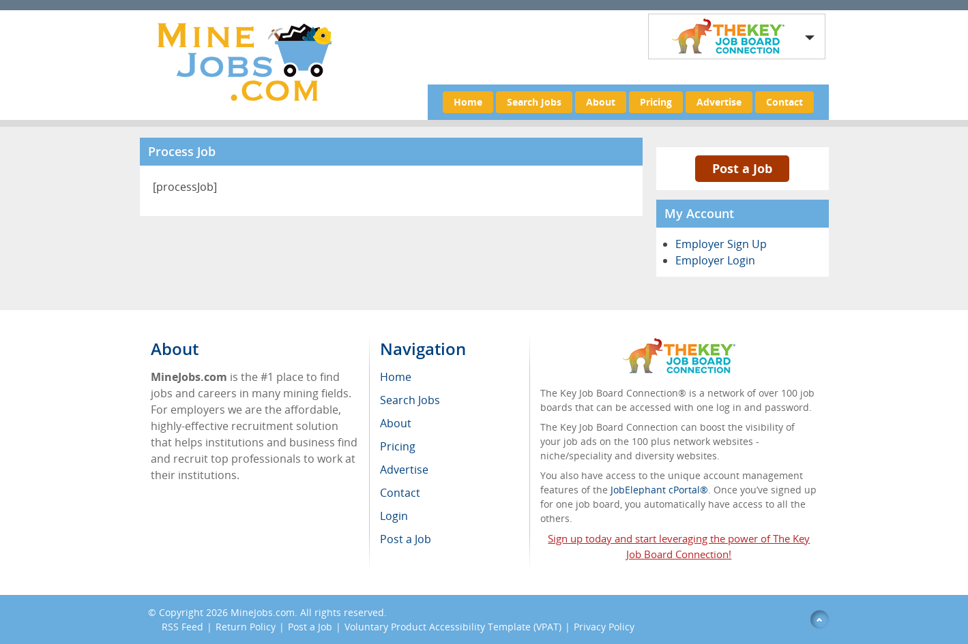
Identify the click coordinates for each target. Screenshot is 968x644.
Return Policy (246, 626)
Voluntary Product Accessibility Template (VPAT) (452, 626)
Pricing (656, 101)
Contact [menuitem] (400, 492)
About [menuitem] (395, 423)
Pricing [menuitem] (397, 446)
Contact (784, 101)
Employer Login (715, 260)
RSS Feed (182, 626)
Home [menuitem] (395, 376)
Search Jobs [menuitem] (410, 400)
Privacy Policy (604, 626)
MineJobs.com (263, 612)
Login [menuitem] (394, 515)
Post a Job (742, 168)
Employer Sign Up (721, 243)
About (600, 101)
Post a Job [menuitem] (405, 539)
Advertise (719, 101)
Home (468, 101)
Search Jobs (534, 101)
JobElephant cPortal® (659, 489)
